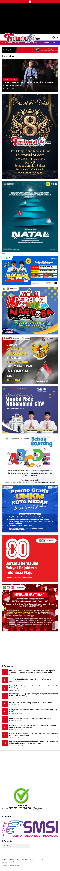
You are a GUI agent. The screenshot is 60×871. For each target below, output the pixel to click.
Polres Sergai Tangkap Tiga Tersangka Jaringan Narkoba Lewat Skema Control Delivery (33, 695)
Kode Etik (40, 859)
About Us (19, 862)
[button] (53, 37)
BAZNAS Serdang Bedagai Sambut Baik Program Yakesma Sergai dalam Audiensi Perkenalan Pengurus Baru (33, 742)
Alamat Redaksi (8, 862)
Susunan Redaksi (8, 859)
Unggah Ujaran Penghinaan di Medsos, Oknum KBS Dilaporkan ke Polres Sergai (33, 687)
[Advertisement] (30, 648)
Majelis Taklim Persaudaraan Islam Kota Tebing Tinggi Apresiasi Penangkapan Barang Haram (33, 734)
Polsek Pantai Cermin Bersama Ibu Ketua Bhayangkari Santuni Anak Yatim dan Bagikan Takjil (32, 726)
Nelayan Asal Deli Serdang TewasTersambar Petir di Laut (30, 719)
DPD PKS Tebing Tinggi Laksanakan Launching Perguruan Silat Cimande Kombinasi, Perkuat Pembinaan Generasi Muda (32, 671)
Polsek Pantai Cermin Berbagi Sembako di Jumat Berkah (30, 703)
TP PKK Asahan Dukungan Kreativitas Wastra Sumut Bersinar (29, 84)
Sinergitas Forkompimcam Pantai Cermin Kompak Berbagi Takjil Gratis (33, 711)
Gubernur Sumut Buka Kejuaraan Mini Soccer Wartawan (30, 679)
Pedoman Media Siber (25, 859)
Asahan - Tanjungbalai (10, 79)
